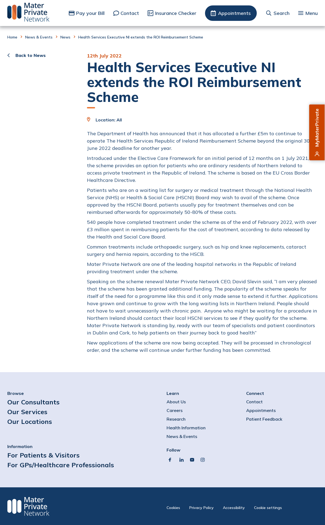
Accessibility (234, 507)
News (65, 37)
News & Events (39, 37)
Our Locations (29, 421)
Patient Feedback (264, 419)
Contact (130, 13)
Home (12, 37)
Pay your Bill (90, 13)
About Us (176, 401)
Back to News (30, 55)
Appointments (234, 13)
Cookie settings (268, 507)
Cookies (173, 507)
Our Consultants (33, 402)
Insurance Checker (175, 13)
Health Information (186, 427)
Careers (175, 410)
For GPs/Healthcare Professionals (60, 465)
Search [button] (282, 13)
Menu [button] (311, 13)
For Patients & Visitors (43, 455)
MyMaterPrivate (317, 128)
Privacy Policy (201, 507)
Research (176, 419)
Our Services (27, 412)
